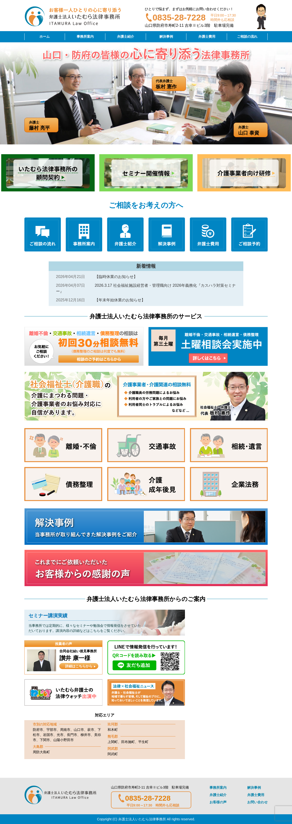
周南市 (65, 730)
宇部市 (51, 730)
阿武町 (113, 754)
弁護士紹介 (125, 36)
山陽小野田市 (63, 740)
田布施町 (128, 742)
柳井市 (86, 735)
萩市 (90, 730)
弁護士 (252, 130)
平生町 (143, 742)
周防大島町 (41, 752)
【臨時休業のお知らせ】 (116, 277)
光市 (60, 735)
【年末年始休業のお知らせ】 (120, 300)
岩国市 (48, 735)
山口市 (79, 730)
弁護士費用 (206, 36)
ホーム (44, 36)
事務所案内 (85, 36)
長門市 (72, 735)
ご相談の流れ (247, 36)
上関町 (113, 742)
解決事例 (166, 36)
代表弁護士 (171, 84)
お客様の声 (218, 802)
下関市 (45, 740)
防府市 (38, 730)
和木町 (113, 730)
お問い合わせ (257, 802)
